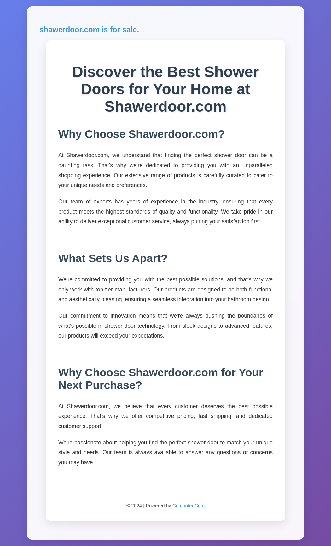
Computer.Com (188, 505)
